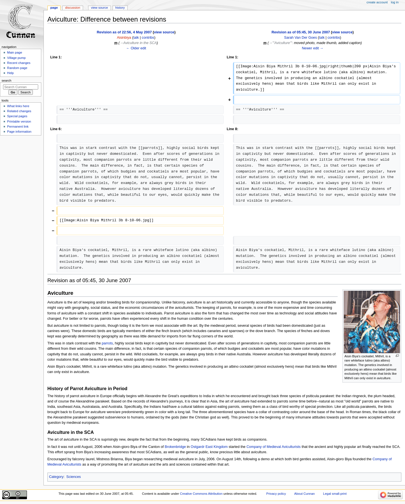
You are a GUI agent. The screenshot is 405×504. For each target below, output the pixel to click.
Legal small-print (335, 493)
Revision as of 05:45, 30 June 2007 (301, 32)
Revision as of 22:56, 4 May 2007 (124, 32)
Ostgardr (197, 447)
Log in (395, 2)
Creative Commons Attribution (201, 493)
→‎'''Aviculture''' (280, 43)
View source (99, 7)
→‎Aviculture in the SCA (138, 43)
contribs (148, 38)
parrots (107, 343)
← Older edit (136, 48)
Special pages (17, 116)
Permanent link (17, 126)
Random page (17, 68)
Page (54, 7)
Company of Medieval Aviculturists (273, 447)
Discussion (72, 7)
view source (164, 32)
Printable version (19, 121)
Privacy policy (276, 493)
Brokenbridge (175, 447)
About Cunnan (304, 493)
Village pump (16, 57)
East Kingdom (216, 447)
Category (56, 477)
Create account (377, 2)
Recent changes (18, 63)
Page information (19, 131)
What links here (18, 106)
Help (10, 73)
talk (136, 38)
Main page (14, 52)
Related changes (19, 111)
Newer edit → (312, 48)
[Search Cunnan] (20, 86)
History (120, 7)
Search (7, 80)
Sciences (73, 477)
